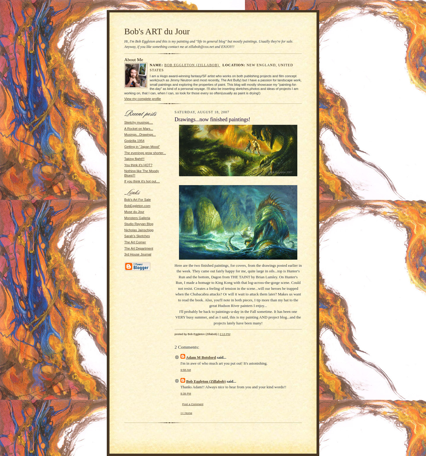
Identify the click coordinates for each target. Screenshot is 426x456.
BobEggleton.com (137, 206)
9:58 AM (185, 369)
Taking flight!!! (134, 159)
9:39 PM (185, 393)
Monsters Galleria (137, 218)
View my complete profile (142, 99)
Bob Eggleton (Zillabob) (192, 65)
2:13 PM (225, 334)
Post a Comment (193, 404)
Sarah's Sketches (137, 236)
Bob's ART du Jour (157, 31)
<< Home (186, 413)
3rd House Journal (137, 254)
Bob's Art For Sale (137, 199)
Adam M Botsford (201, 357)
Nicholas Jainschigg (139, 230)
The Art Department (138, 248)
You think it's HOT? (138, 165)
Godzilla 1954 (134, 141)
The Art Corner (135, 242)
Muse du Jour (134, 212)
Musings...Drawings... (140, 134)
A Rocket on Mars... (138, 128)
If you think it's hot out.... (142, 181)
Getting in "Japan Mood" (142, 146)
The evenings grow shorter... (145, 153)
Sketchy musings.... (138, 122)
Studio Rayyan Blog (138, 224)
